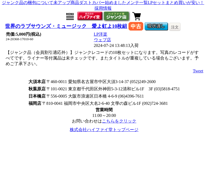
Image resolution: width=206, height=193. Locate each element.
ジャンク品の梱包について (27, 2)
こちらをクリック (119, 121)
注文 (175, 27)
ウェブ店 (102, 40)
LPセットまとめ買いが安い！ (176, 2)
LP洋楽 (101, 34)
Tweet (198, 71)
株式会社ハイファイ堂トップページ (104, 129)
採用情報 (103, 8)
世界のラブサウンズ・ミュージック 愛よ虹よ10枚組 (66, 26)
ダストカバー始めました (102, 2)
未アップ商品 (66, 2)
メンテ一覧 (137, 2)
